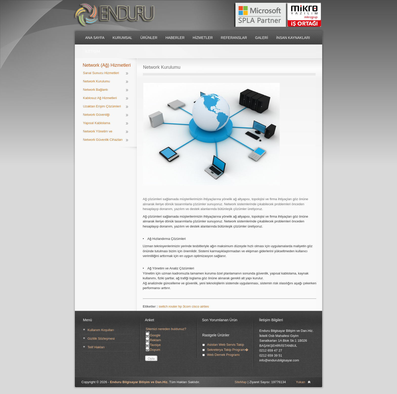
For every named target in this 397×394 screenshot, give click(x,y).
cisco (196, 306)
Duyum (153, 350)
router (173, 306)
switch (164, 306)
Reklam (153, 340)
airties (204, 306)
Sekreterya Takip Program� (227, 350)
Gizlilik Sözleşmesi (101, 338)
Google (153, 335)
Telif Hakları (96, 347)
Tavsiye (153, 345)
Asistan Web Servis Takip (225, 344)
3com (187, 306)
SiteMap (241, 382)
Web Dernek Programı (223, 355)
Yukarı (300, 382)
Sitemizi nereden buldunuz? (166, 329)
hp (180, 306)
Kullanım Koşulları (100, 330)
